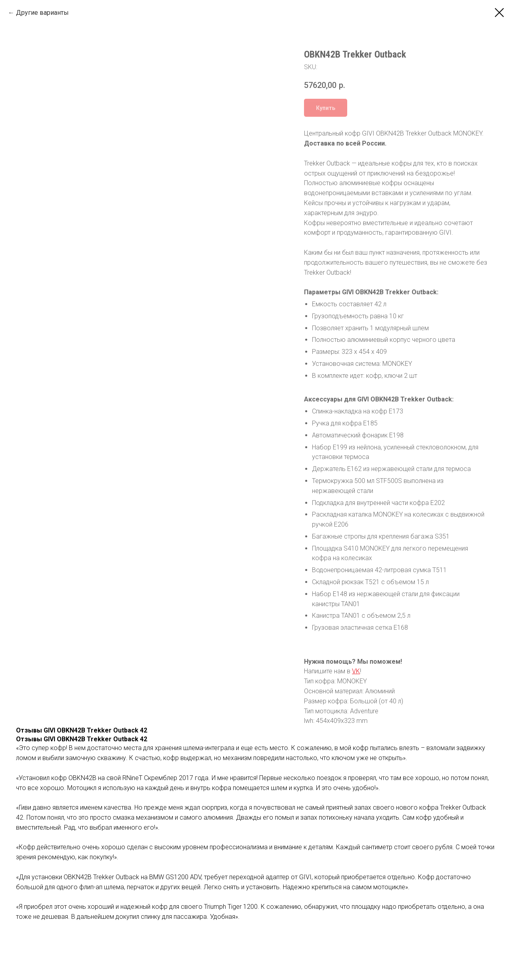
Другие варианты (42, 12)
